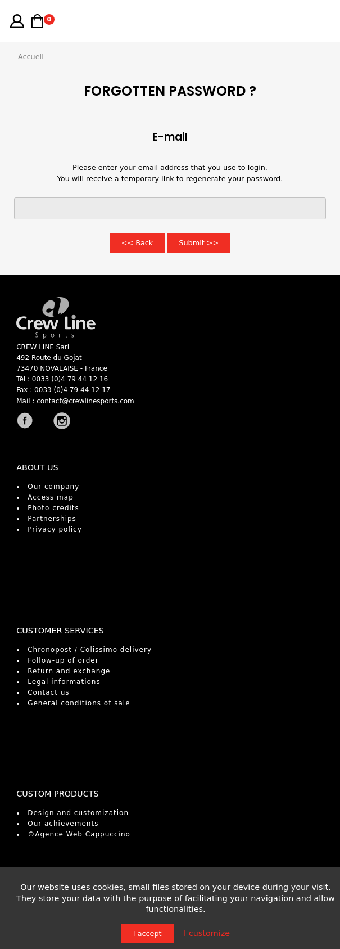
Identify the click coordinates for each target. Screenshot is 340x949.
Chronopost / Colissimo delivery (90, 650)
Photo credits (53, 508)
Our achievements (63, 823)
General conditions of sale (79, 703)
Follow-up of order (63, 660)
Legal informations (64, 682)
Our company (53, 487)
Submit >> (199, 243)
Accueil (31, 56)
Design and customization (78, 813)
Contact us (48, 692)
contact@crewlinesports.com (85, 401)
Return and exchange (69, 671)
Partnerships (52, 519)
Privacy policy (55, 529)
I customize (207, 933)
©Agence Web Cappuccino (79, 834)
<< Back (137, 243)
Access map (51, 497)
